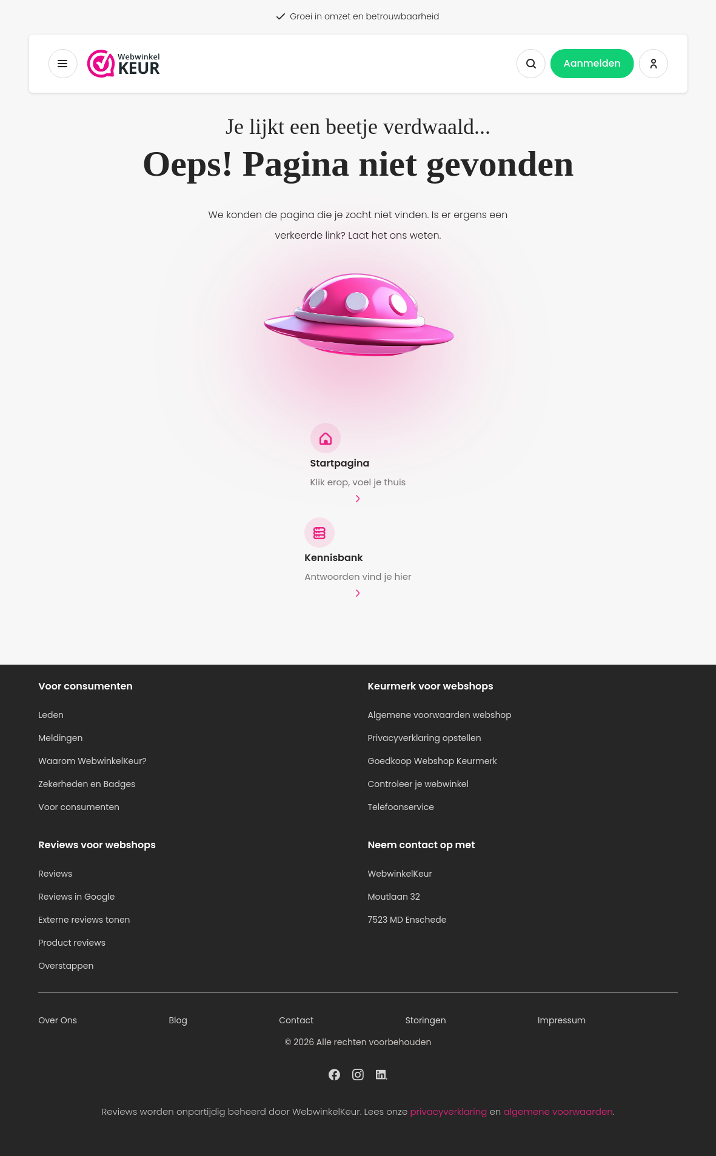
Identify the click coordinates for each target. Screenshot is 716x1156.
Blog (178, 1020)
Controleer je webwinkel (418, 784)
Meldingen (60, 738)
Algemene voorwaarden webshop (439, 715)
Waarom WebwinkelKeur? (92, 761)
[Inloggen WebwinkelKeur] (653, 63)
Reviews (55, 874)
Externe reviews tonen (84, 920)
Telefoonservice (400, 807)
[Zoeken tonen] (531, 63)
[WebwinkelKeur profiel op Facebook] (334, 1074)
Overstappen (65, 966)
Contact (296, 1020)
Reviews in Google (76, 897)
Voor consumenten (78, 807)
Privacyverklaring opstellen (424, 738)
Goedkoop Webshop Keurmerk (432, 761)
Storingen (426, 1020)
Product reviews (71, 943)
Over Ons (57, 1020)
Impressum (562, 1020)
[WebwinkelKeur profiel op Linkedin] (382, 1074)
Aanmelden (592, 63)
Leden (51, 715)
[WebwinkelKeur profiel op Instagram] (358, 1074)
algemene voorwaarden (557, 1111)
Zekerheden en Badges (86, 784)
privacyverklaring (448, 1111)
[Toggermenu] (62, 63)
